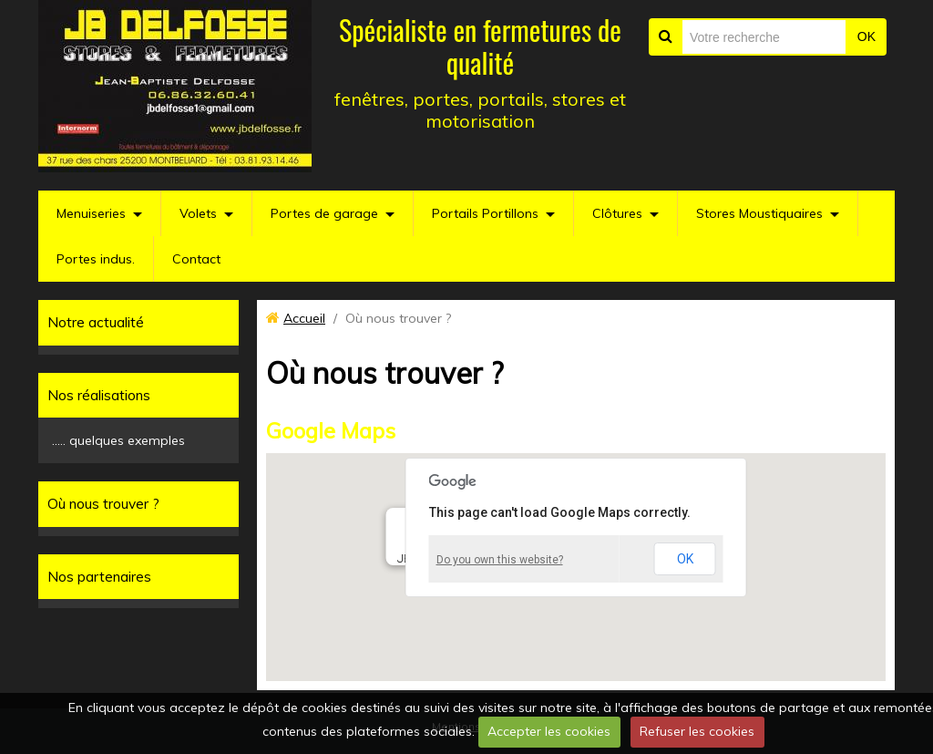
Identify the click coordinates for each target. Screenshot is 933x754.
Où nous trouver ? (103, 503)
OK (866, 36)
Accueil (304, 318)
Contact (196, 259)
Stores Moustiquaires (759, 213)
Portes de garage (324, 213)
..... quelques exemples (118, 440)
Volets (198, 213)
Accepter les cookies (548, 731)
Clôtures (617, 213)
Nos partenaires (99, 576)
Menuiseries (91, 213)
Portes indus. (95, 259)
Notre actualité (95, 322)
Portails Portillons (485, 213)
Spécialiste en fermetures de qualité (480, 46)
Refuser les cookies (697, 731)
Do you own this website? (499, 559)
